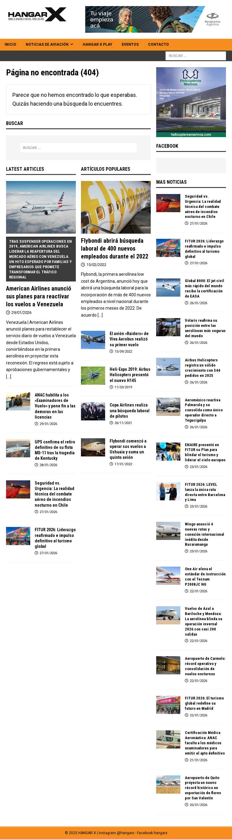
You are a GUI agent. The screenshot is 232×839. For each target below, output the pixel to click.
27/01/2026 (48, 512)
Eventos (130, 44)
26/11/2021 (123, 423)
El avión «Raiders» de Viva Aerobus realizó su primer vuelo (129, 339)
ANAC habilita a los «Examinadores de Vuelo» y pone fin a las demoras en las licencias (55, 406)
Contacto (158, 44)
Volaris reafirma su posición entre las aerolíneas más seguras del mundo (205, 328)
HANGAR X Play (97, 44)
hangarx (160, 833)
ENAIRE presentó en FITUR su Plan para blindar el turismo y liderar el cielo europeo (205, 452)
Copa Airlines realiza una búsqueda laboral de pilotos (130, 410)
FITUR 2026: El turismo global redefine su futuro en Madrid (204, 703)
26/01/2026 (198, 303)
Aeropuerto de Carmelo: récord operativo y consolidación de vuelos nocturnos (205, 666)
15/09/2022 (123, 352)
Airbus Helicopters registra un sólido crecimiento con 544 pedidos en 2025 (202, 368)
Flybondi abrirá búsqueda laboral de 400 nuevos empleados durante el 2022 (114, 248)
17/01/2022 (123, 464)
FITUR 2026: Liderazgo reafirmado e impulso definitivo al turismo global (204, 249)
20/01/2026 (198, 805)
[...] (8, 376)
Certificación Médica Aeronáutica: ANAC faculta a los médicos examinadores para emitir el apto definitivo (205, 742)
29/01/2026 (21, 312)
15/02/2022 (96, 264)
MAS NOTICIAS (171, 182)
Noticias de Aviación (47, 44)
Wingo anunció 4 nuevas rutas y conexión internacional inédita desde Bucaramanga (204, 534)
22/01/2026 (198, 591)
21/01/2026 (198, 760)
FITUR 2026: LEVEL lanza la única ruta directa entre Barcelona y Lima (205, 492)
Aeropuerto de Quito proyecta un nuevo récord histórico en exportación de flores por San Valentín (203, 788)
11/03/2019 (123, 387)
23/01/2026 (198, 467)
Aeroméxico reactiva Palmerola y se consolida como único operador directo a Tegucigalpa (204, 410)
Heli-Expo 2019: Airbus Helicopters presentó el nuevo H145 (130, 375)
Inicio (10, 44)
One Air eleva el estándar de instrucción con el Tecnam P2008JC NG (205, 577)
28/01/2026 (48, 465)
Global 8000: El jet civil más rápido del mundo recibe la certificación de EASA (204, 288)
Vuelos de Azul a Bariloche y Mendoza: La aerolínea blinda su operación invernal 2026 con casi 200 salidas (203, 621)
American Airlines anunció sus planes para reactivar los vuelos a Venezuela (41, 272)
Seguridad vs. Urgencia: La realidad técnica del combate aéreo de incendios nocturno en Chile (54, 494)
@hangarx (125, 833)
